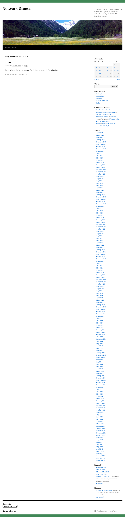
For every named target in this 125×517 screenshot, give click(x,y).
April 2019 (99, 325)
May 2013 (99, 419)
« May (97, 79)
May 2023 (99, 213)
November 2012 (101, 433)
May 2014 (99, 394)
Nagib (98, 110)
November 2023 (101, 199)
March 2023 (100, 217)
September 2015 (101, 360)
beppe (26, 66)
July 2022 (99, 236)
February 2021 (100, 275)
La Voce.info (100, 497)
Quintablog (99, 483)
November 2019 (101, 309)
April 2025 (99, 160)
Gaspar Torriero (101, 467)
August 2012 (100, 440)
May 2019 (99, 323)
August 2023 (100, 206)
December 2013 (101, 405)
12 (103, 70)
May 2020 (99, 295)
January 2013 (100, 428)
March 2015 (100, 371)
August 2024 (100, 179)
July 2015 (99, 362)
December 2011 (101, 458)
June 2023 (99, 211)
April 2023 (99, 215)
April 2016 (99, 346)
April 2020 (99, 298)
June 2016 (99, 341)
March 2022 (100, 245)
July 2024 (99, 181)
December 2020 (101, 279)
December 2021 (101, 252)
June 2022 (99, 238)
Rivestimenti (106, 110)
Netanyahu (99, 94)
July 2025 (99, 153)
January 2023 (100, 222)
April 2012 (99, 449)
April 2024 (99, 188)
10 (96, 70)
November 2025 (101, 144)
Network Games (17, 8)
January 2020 (100, 305)
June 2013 (99, 417)
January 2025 (100, 167)
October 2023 (100, 201)
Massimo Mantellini (102, 472)
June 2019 (99, 321)
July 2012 (99, 442)
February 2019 (100, 330)
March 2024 (100, 190)
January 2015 (100, 376)
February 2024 (100, 192)
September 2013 (101, 412)
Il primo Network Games (104, 490)
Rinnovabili (100, 96)
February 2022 (100, 247)
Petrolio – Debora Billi (103, 476)
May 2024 (99, 185)
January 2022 (100, 250)
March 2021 (100, 272)
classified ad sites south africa (105, 112)
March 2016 (100, 348)
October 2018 (100, 334)
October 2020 (100, 284)
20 (107, 73)
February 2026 (100, 137)
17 (96, 73)
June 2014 (99, 392)
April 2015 (99, 369)
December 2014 (101, 378)
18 (100, 73)
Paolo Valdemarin (101, 474)
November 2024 (101, 172)
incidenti (113, 117)
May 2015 (99, 366)
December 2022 (101, 224)
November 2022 (101, 227)
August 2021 (100, 261)
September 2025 (101, 149)
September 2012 (101, 437)
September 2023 (101, 204)
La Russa (99, 98)
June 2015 (99, 364)
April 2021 (99, 270)
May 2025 (99, 158)
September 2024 (101, 176)
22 (114, 73)
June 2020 (99, 293)
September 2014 (101, 385)
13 (107, 70)
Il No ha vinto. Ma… (102, 101)
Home (7, 48)
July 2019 (99, 318)
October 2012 (100, 435)
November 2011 (101, 460)
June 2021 (99, 266)
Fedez (98, 103)
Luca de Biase (100, 470)
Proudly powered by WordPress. (107, 511)
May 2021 (99, 268)
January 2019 (100, 332)
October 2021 (100, 256)
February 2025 (100, 165)
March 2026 (100, 135)
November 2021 (101, 254)
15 (114, 70)
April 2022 (99, 243)
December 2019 (101, 307)
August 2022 (100, 234)
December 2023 (101, 197)
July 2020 (99, 291)
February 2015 (100, 373)
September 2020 (101, 286)
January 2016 (100, 353)
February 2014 (100, 401)
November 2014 (101, 380)
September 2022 (101, 231)
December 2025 (101, 142)
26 (103, 77)
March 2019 (100, 327)
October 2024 (100, 174)
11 (100, 70)
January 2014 (100, 403)
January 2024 (100, 195)
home (14, 74)
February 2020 (100, 302)
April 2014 (99, 396)
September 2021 (101, 259)
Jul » (118, 79)
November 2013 (101, 408)
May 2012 (99, 447)
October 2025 (100, 146)
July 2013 (99, 415)
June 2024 (99, 183)
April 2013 (99, 421)
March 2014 (100, 398)
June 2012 (99, 444)
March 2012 (100, 451)
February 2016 (100, 350)
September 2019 (101, 314)
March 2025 (100, 162)
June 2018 (99, 337)
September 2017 (101, 339)
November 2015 (101, 357)
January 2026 (100, 140)
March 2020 (100, 300)
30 (118, 77)
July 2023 (99, 208)
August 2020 (100, 288)
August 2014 (100, 387)
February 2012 (100, 453)
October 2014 (100, 382)
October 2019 (100, 311)
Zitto (8, 62)
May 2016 (99, 343)
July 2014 (99, 389)
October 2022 (100, 229)
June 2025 (99, 156)
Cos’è (14, 48)
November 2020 (101, 282)
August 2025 (100, 151)
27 (107, 77)
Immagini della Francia (103, 114)
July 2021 (99, 263)
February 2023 (100, 220)
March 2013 (100, 424)
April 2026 (99, 133)
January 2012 (100, 456)
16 (118, 70)
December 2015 (101, 355)
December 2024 (101, 169)
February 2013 (100, 426)
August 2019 (100, 316)
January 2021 (100, 277)
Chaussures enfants (102, 117)
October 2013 (100, 410)
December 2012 (101, 431)
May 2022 (99, 240)
